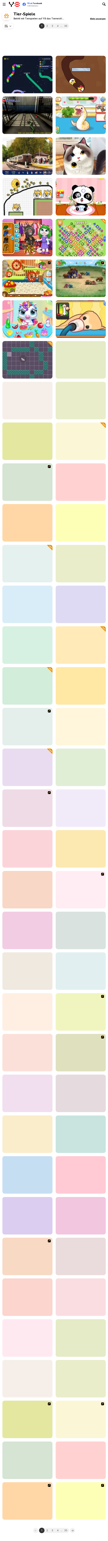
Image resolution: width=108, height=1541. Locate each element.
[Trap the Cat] (27, 360)
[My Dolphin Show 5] (81, 1093)
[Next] (72, 1530)
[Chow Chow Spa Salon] (81, 889)
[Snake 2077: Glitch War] (27, 74)
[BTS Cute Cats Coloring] (81, 604)
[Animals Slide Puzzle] (81, 1460)
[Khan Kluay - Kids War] (81, 278)
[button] (98, 18)
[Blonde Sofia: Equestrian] (27, 1093)
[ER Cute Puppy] (81, 686)
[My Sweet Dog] (27, 726)
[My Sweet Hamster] (27, 278)
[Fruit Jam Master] (81, 237)
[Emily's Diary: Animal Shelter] (81, 523)
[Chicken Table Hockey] (27, 1256)
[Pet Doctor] (27, 849)
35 (65, 25)
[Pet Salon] (81, 156)
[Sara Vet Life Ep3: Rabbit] (81, 971)
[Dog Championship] (27, 1501)
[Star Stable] (27, 1297)
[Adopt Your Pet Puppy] (27, 1378)
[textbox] (8, 26)
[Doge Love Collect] (81, 74)
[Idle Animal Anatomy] (81, 563)
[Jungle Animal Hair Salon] (81, 1297)
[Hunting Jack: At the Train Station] (27, 156)
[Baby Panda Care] (81, 196)
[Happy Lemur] (27, 1215)
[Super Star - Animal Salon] (27, 1012)
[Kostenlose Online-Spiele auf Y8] (14, 4)
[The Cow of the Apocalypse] (27, 971)
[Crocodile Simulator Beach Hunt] (27, 1134)
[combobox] (8, 26)
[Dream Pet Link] (81, 726)
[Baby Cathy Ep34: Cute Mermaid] (27, 604)
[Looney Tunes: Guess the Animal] (27, 1175)
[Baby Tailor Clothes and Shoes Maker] (81, 808)
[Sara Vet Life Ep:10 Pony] (27, 686)
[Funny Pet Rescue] (81, 1338)
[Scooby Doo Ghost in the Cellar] (27, 1419)
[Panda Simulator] (27, 400)
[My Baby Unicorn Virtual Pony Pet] (27, 319)
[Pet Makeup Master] (81, 767)
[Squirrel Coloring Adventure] (27, 1460)
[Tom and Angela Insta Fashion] (27, 237)
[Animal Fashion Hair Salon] (81, 1175)
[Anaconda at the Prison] (27, 115)
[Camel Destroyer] (81, 482)
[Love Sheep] (27, 1052)
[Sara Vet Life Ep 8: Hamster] (81, 849)
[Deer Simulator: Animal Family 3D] (27, 1338)
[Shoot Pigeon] (81, 441)
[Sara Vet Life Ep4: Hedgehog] (81, 400)
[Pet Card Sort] (27, 563)
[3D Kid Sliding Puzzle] (81, 1256)
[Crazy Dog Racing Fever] (27, 523)
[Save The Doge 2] (27, 196)
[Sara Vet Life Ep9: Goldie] (81, 319)
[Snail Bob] (81, 1419)
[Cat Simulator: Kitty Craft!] (27, 645)
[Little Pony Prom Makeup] (27, 482)
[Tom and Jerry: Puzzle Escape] (27, 441)
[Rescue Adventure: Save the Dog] (81, 930)
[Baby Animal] (27, 930)
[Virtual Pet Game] (81, 1052)
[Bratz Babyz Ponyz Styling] (81, 1012)
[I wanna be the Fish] (81, 645)
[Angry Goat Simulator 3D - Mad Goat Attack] (81, 1215)
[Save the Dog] (27, 889)
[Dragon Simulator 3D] (81, 360)
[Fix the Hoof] (81, 1378)
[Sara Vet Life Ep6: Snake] (81, 115)
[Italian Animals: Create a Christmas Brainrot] (27, 767)
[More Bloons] (27, 808)
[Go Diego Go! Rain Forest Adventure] (81, 1501)
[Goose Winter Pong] (81, 1134)
